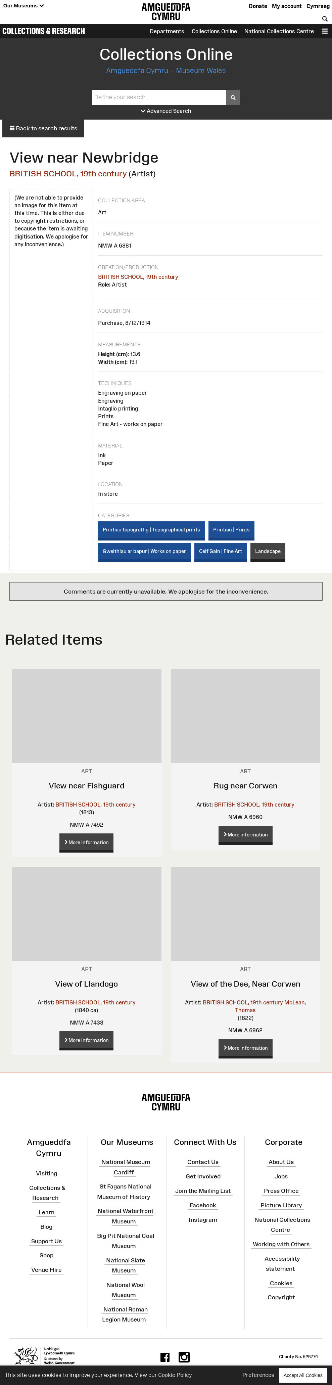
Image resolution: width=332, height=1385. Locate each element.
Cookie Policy (175, 1375)
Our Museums (23, 6)
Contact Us (203, 1162)
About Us (281, 1162)
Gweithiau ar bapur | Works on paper (144, 551)
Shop (46, 1255)
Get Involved (203, 1176)
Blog (46, 1226)
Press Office (281, 1190)
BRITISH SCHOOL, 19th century (68, 173)
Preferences (258, 1375)
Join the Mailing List (203, 1190)
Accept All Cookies (303, 1375)
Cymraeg (318, 6)
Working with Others (281, 1244)
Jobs (281, 1176)
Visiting (46, 1173)
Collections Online (214, 31)
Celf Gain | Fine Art (220, 551)
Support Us (46, 1241)
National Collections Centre (279, 31)
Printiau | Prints (231, 529)
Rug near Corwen (246, 785)
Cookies (281, 1283)
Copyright (281, 1297)
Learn (46, 1212)
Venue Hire (46, 1269)
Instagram (203, 1219)
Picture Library (281, 1205)
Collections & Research (43, 31)
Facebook (203, 1205)
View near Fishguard (87, 785)
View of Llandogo (86, 983)
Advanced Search (166, 111)
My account (287, 6)
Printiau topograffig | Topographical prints (151, 529)
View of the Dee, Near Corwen (245, 983)
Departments (167, 31)
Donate (258, 6)
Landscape (268, 551)
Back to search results (43, 128)
